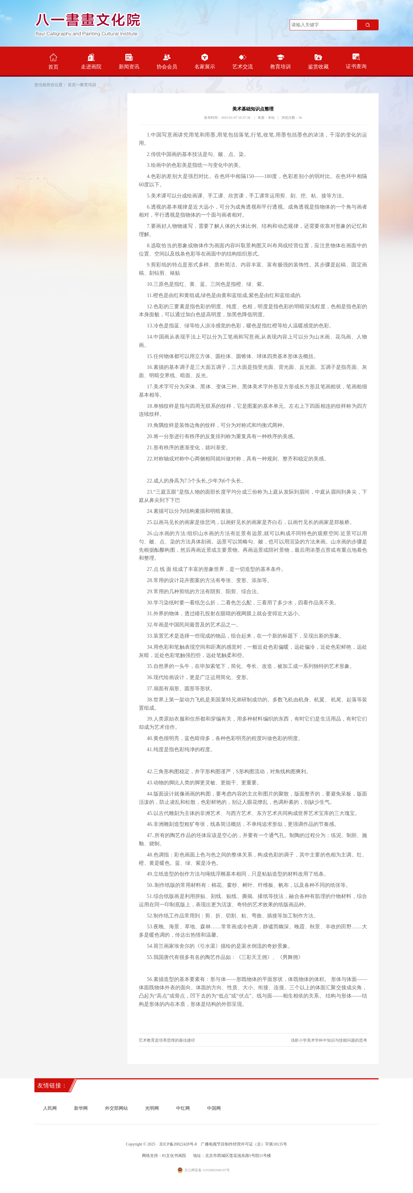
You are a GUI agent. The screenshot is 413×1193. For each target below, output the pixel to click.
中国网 (214, 1108)
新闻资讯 (129, 62)
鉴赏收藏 (318, 62)
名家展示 (204, 62)
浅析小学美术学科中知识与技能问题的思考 (329, 1040)
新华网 (81, 1108)
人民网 (50, 1108)
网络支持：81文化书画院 (164, 1156)
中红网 (183, 1108)
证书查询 (356, 61)
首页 (53, 62)
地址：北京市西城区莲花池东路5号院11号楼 (232, 1156)
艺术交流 (242, 62)
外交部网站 (116, 1108)
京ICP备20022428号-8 (178, 1144)
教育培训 (280, 62)
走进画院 (91, 62)
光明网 (152, 1108)
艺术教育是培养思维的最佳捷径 (167, 1040)
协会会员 (167, 62)
